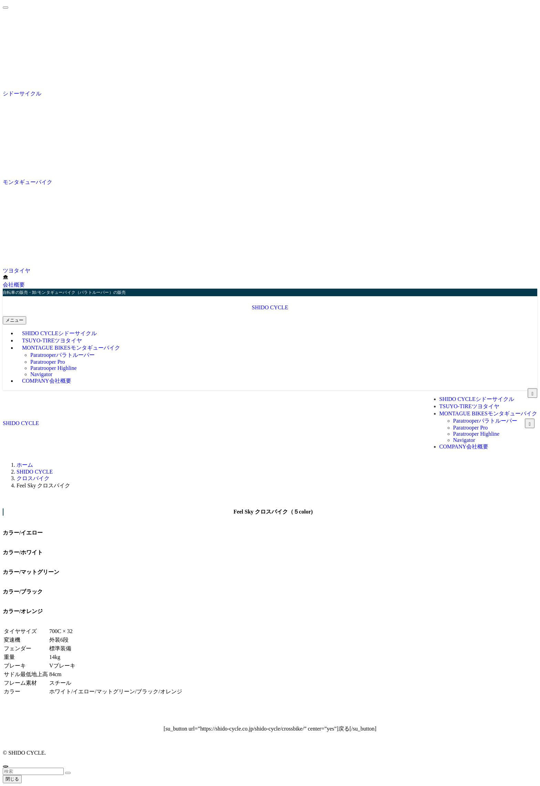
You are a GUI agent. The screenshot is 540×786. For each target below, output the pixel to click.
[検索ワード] (33, 771)
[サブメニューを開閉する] (529, 423)
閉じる (12, 779)
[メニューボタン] (14, 320)
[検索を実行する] (68, 773)
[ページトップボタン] (5, 766)
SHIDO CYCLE (270, 307)
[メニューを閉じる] (5, 8)
